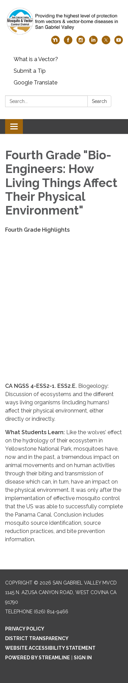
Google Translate (35, 82)
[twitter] (106, 42)
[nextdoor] (55, 42)
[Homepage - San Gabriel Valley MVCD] (64, 21)
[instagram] (80, 42)
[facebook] (68, 42)
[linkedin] (93, 42)
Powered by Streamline (37, 657)
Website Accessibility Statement (50, 648)
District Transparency (37, 638)
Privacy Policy (24, 629)
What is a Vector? (36, 59)
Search (99, 101)
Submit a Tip (30, 71)
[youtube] (118, 42)
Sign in (83, 657)
